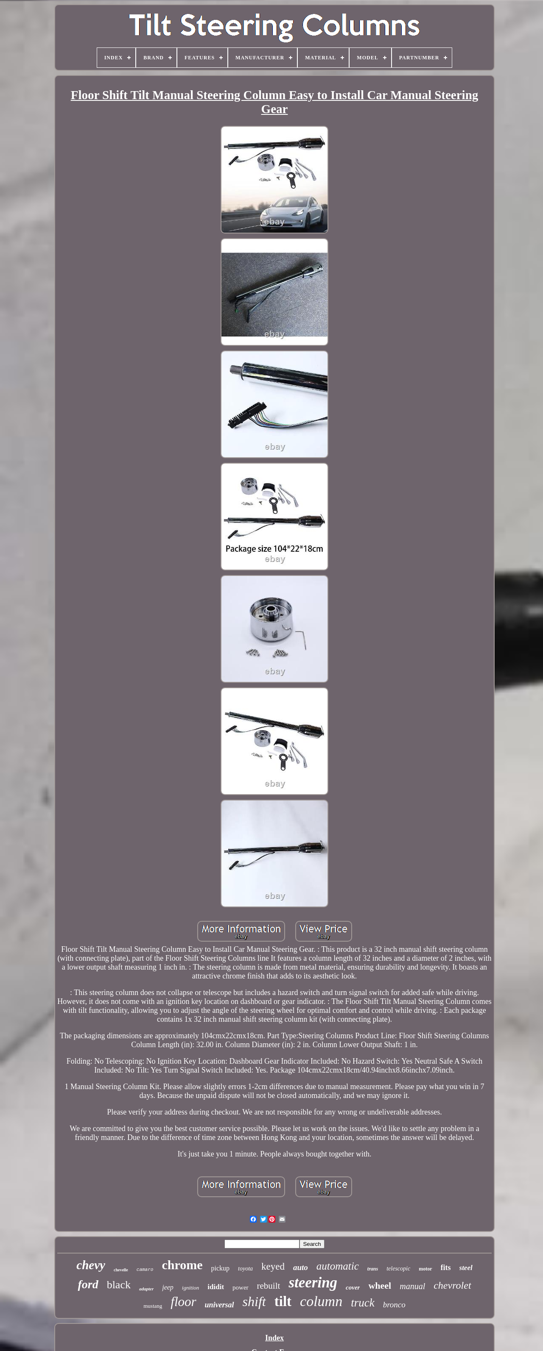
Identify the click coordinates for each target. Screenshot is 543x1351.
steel (466, 1268)
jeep (168, 1287)
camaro (145, 1269)
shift (254, 1301)
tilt (282, 1301)
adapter (146, 1288)
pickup (220, 1268)
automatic (337, 1266)
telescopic (398, 1268)
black (119, 1285)
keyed (273, 1266)
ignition (190, 1287)
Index (274, 1338)
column (321, 1301)
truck (362, 1302)
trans (372, 1269)
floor (183, 1301)
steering (312, 1282)
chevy (90, 1265)
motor (425, 1269)
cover (353, 1287)
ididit (215, 1287)
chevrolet (452, 1285)
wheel (379, 1285)
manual (412, 1286)
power (240, 1287)
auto (300, 1267)
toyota (245, 1268)
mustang (152, 1306)
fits (446, 1267)
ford (88, 1284)
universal (219, 1305)
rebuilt (268, 1286)
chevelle (121, 1270)
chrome (182, 1265)
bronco (394, 1304)
